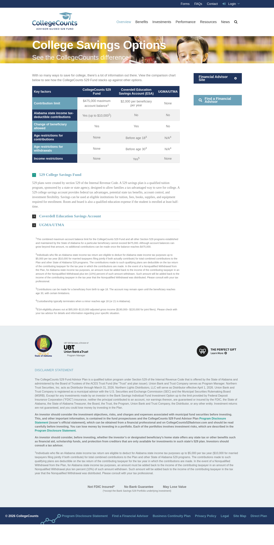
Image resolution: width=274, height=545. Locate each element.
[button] (235, 22)
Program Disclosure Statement (55, 430)
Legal (225, 516)
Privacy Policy (205, 516)
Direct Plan (259, 516)
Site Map (239, 516)
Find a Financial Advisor (130, 516)
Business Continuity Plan (172, 516)
